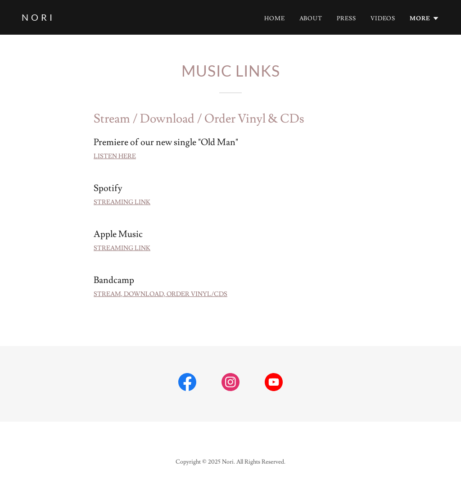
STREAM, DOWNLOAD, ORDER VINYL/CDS (160, 294)
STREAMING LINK (122, 202)
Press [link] (346, 18)
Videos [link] (383, 18)
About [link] (311, 18)
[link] (37, 19)
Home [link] (274, 18)
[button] (424, 18)
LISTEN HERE (115, 156)
